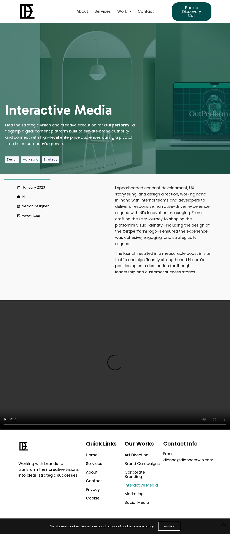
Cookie (92, 498)
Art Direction (136, 455)
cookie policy (144, 526)
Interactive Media (141, 485)
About (82, 11)
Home (91, 455)
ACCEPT (169, 526)
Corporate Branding (135, 474)
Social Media (137, 502)
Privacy (93, 489)
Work (124, 11)
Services (103, 11)
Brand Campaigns (142, 463)
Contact (146, 11)
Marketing (134, 493)
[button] (124, 11)
